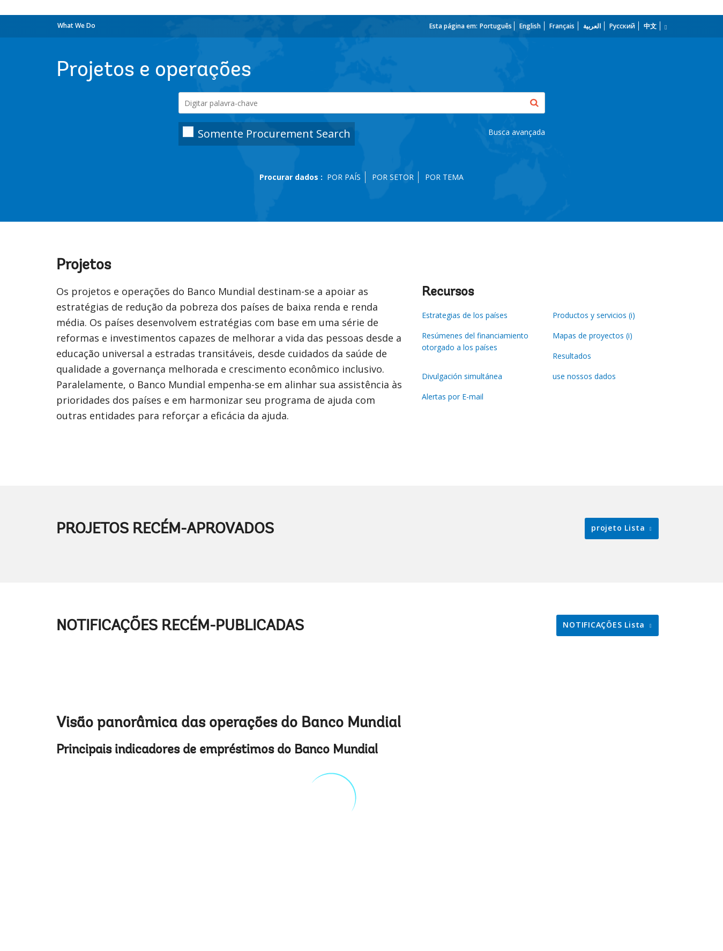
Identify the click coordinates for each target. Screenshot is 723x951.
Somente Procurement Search (274, 133)
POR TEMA (444, 177)
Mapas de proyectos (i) (592, 335)
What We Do (76, 25)
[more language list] (664, 27)
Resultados (572, 356)
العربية (592, 26)
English (530, 26)
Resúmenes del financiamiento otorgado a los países (475, 341)
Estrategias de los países (465, 315)
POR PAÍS (344, 177)
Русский (622, 26)
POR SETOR (393, 177)
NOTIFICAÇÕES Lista (605, 625)
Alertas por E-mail (452, 396)
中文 (650, 26)
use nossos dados (584, 376)
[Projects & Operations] (361, 103)
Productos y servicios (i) (594, 315)
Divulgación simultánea (462, 376)
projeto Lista (619, 528)
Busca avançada (516, 132)
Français (562, 26)
